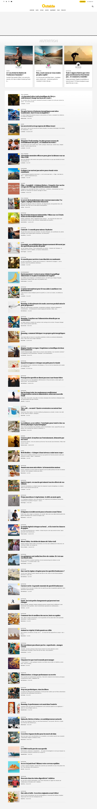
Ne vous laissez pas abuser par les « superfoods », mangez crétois (42, 646)
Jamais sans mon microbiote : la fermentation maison (40, 467)
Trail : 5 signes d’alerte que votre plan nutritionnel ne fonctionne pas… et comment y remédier (78, 75)
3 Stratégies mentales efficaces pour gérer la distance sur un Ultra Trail (43, 156)
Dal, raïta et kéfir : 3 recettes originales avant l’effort (40, 793)
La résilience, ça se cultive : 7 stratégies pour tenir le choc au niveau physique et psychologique (43, 424)
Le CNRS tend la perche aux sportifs (34, 749)
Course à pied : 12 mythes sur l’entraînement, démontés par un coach (42, 438)
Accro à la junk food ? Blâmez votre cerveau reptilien (40, 763)
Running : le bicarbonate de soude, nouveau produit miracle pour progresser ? (43, 304)
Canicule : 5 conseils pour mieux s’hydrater (36, 230)
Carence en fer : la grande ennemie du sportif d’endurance (42, 586)
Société (47, 10)
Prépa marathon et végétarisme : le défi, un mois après (41, 497)
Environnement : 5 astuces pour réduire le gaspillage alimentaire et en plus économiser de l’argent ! (40, 275)
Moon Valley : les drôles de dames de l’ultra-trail (38, 541)
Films (58, 10)
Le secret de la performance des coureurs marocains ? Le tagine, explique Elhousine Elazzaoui (41, 201)
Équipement (53, 10)
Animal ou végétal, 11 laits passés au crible (36, 630)
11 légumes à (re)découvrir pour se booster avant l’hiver (41, 512)
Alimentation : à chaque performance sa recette (38, 675)
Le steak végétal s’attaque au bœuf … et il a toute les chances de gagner (43, 527)
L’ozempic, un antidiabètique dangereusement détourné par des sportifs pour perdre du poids (43, 245)
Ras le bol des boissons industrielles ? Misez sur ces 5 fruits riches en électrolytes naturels (42, 215)
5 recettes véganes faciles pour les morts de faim (38, 734)
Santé (37, 10)
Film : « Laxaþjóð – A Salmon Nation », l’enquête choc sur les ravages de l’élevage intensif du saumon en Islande (42, 186)
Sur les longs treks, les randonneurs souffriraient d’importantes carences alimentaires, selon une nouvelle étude (42, 394)
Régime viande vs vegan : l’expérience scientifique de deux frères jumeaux (42, 349)
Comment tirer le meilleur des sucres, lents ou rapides (40, 615)
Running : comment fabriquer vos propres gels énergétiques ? (43, 334)
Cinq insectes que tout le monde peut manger (37, 660)
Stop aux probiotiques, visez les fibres (35, 689)
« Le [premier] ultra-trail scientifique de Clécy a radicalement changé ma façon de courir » (38, 97)
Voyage (41, 10)
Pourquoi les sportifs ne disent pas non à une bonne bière (42, 378)
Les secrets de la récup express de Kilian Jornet (38, 126)
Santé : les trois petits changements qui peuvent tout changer (40, 601)
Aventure (32, 10)
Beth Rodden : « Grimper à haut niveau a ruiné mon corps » (42, 453)
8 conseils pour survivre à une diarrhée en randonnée (40, 259)
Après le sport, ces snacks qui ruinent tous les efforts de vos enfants (42, 483)
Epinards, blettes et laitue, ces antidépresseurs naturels (41, 719)
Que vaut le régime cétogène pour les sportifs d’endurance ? (43, 571)
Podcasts (63, 10)
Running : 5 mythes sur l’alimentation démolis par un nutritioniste (40, 319)
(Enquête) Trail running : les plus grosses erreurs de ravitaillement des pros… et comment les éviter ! (40, 141)
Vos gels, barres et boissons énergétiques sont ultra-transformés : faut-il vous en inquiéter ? (40, 112)
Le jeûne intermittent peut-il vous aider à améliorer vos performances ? (41, 289)
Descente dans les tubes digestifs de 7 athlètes (38, 778)
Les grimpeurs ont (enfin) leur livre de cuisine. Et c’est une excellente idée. (42, 557)
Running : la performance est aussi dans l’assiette (39, 704)
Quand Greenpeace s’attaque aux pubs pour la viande (40, 363)
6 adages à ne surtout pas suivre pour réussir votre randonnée (39, 171)
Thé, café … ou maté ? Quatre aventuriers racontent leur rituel (41, 409)
